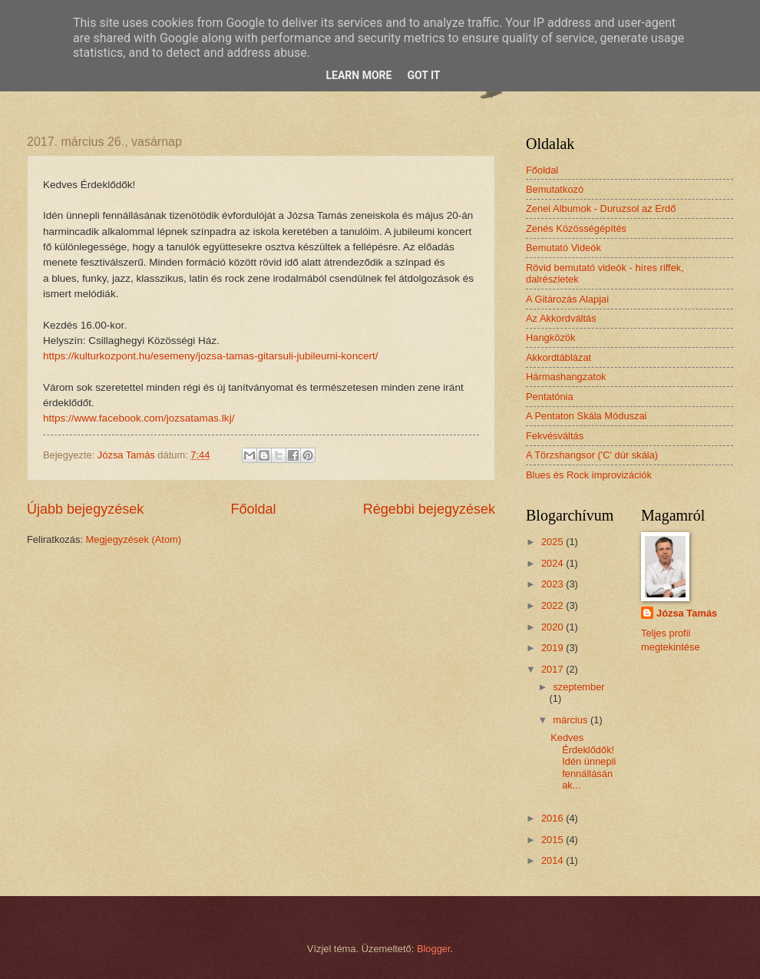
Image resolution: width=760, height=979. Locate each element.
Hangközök (550, 337)
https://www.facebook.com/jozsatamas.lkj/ (138, 418)
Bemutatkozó (554, 189)
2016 (553, 818)
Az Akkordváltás (561, 318)
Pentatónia (549, 396)
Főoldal (253, 509)
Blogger (434, 948)
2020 (553, 627)
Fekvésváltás (554, 436)
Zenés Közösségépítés (576, 228)
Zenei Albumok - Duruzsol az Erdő (601, 208)
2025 (553, 541)
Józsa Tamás (686, 613)
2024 (553, 563)
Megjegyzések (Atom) (134, 539)
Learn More (358, 75)
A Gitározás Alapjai (567, 299)
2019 (553, 647)
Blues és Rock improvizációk (589, 475)
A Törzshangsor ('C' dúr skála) (592, 455)
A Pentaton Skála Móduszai (586, 416)
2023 (553, 584)
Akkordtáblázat (558, 357)
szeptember (578, 687)
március (571, 720)
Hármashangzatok (566, 376)
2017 (553, 669)
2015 (553, 839)
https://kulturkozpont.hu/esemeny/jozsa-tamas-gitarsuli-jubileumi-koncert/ (210, 356)
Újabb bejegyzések (85, 509)
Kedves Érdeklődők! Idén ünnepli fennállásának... (583, 761)
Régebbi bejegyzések (429, 509)
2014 (553, 860)
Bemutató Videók (563, 247)
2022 (553, 605)
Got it (423, 75)
